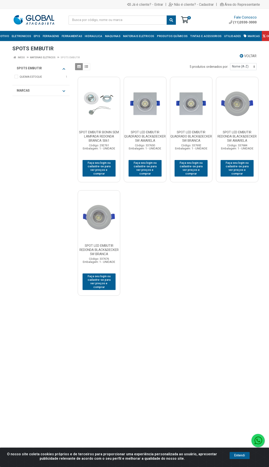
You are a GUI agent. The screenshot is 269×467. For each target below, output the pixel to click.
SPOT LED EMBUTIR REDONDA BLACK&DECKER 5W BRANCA (99, 250)
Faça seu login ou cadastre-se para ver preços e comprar (99, 168)
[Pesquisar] (171, 20)
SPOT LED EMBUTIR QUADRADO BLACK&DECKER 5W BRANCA (191, 136)
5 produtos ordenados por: (209, 67)
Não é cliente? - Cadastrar (191, 4)
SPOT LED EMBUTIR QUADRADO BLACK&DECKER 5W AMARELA (145, 136)
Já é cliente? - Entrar (145, 4)
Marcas (41, 91)
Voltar (248, 56)
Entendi (239, 457)
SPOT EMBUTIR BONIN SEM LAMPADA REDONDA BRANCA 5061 (99, 136)
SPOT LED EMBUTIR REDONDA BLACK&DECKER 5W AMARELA (237, 136)
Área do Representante (240, 4)
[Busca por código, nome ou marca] (117, 20)
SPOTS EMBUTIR (41, 68)
